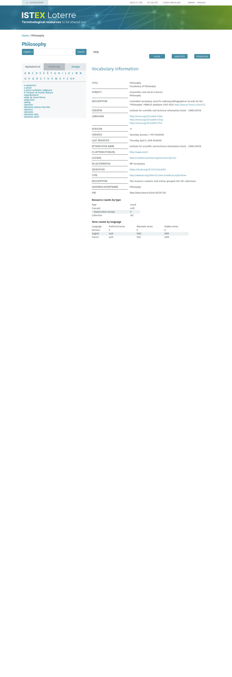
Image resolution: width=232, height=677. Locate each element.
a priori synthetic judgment (38, 90)
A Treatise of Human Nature (38, 92)
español (191, 3)
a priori (28, 87)
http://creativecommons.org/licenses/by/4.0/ (153, 158)
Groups (76, 66)
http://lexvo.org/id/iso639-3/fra (146, 123)
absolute (28, 112)
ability (27, 102)
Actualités (152, 3)
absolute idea (31, 114)
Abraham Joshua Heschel (37, 107)
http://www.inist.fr (139, 152)
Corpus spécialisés (171, 3)
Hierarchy (54, 66)
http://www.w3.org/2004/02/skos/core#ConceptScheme (158, 175)
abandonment (31, 95)
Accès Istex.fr (35, 3)
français (201, 3)
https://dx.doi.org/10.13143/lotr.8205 (148, 169)
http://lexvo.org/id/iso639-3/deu (146, 116)
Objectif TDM (136, 3)
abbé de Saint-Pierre (34, 97)
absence (28, 109)
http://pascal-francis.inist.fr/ (189, 104)
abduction (29, 100)
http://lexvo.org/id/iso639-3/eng (146, 119)
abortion (28, 104)
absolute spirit (31, 116)
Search (81, 51)
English (27, 51)
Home (25, 35)
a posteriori (30, 85)
